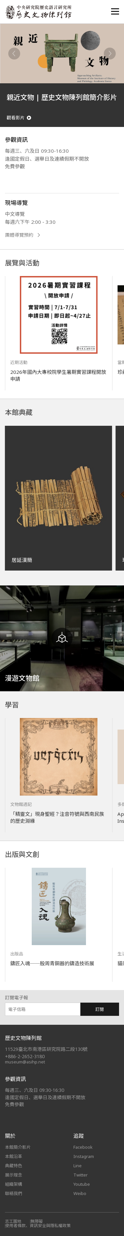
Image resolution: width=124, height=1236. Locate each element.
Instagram (83, 1156)
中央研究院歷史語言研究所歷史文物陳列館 (38, 12)
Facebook (83, 1147)
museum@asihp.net (25, 1062)
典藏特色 (13, 1166)
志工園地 (13, 1221)
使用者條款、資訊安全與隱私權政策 (38, 1225)
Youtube (81, 1184)
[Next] (110, 54)
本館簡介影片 (18, 1147)
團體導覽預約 (22, 235)
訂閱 (99, 1009)
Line (77, 1166)
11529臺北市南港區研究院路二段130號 (46, 1049)
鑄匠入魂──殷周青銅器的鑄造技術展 (52, 963)
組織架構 (13, 1184)
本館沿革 (13, 1156)
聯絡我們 (13, 1193)
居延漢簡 (22, 560)
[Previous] (14, 54)
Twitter (80, 1175)
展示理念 (13, 1175)
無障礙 (36, 1221)
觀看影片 (19, 117)
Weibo (79, 1193)
